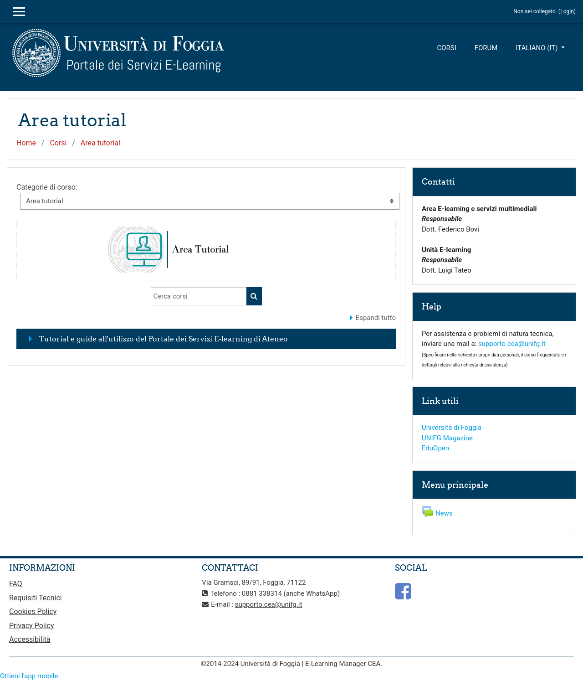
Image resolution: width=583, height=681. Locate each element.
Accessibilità (30, 639)
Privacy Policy (31, 625)
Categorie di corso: (46, 187)
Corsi (446, 48)
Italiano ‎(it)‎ (537, 48)
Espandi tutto (376, 318)
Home (26, 143)
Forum (486, 48)
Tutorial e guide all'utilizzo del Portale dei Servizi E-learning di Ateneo (163, 338)
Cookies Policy (32, 611)
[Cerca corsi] (199, 296)
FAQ (15, 583)
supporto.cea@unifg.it (512, 344)
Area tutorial (100, 143)
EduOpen (435, 448)
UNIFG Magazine (447, 438)
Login (567, 11)
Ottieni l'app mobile (29, 676)
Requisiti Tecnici (35, 597)
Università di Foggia (451, 427)
